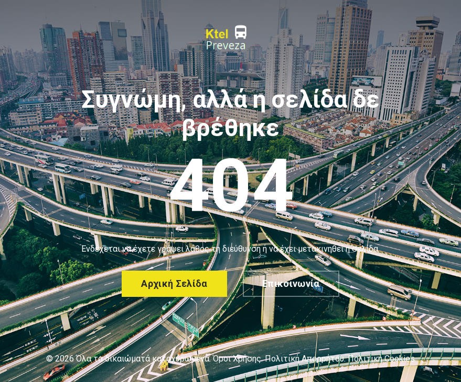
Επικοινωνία (291, 283)
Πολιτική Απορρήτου (304, 359)
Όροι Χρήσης (237, 359)
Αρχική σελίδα (174, 283)
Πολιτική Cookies (381, 359)
